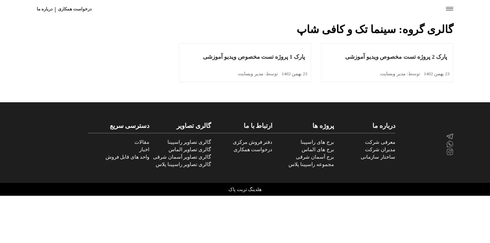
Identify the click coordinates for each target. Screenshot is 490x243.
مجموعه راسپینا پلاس (311, 164)
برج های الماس (318, 149)
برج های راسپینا (317, 142)
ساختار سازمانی (378, 157)
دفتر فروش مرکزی (252, 142)
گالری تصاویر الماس (190, 149)
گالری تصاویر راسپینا (189, 142)
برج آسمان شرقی (315, 157)
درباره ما (45, 8)
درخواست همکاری (75, 8)
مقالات (141, 142)
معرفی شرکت (380, 142)
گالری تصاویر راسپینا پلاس (183, 164)
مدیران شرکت (380, 149)
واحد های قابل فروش (127, 157)
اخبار (144, 149)
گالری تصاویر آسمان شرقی (182, 157)
